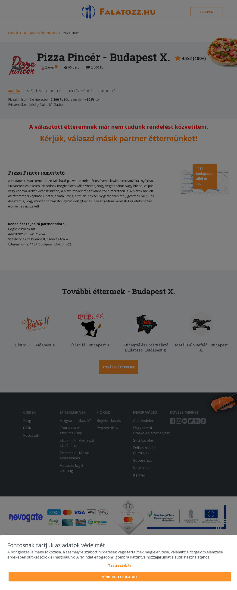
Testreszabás (119, 565)
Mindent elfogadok (119, 577)
